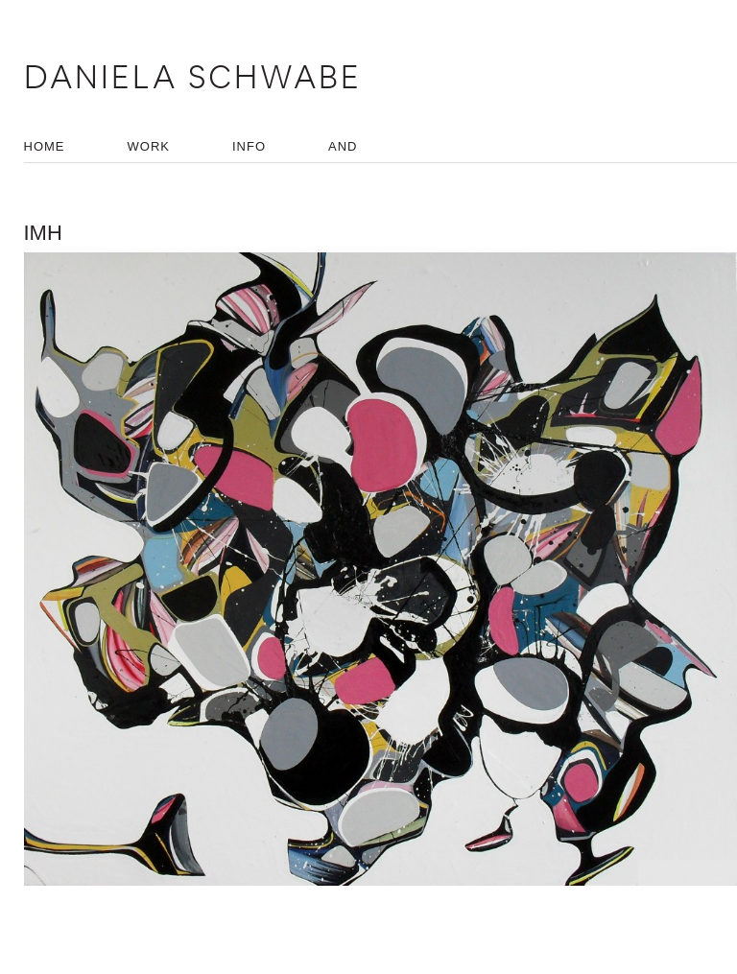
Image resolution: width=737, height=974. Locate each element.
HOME (44, 146)
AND (342, 146)
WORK (149, 146)
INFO (249, 146)
